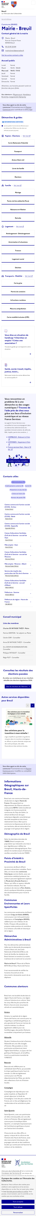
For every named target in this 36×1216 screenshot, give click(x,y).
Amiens (7, 1012)
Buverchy (5, 97)
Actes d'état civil (18, 160)
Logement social (18, 259)
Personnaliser (18, 1212)
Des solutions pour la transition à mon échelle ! (16, 732)
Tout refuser (18, 1207)
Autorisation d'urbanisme (18, 242)
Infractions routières (18, 300)
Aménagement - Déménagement (18, 233)
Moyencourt (17, 94)
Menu (33, 3)
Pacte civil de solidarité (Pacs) (18, 201)
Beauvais (7, 1062)
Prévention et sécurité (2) (18, 490)
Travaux (18, 250)
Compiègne (8, 1088)
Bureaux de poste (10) (18, 498)
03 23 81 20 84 (10, 47)
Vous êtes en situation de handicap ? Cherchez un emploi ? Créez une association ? (16, 339)
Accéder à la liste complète (18, 461)
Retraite (18, 218)
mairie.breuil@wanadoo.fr (14, 50)
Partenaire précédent (28, 705)
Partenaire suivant (32, 705)
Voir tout (26, 136)
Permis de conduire (18, 291)
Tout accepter (18, 1202)
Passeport (18, 151)
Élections (18, 177)
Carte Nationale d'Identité (18, 143)
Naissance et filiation (18, 209)
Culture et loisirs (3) (18, 494)
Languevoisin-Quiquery (17, 97)
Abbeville (7, 1037)
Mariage (18, 192)
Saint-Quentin (9, 1110)
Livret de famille (18, 168)
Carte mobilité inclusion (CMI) (18, 317)
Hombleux (27, 94)
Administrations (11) (18, 482)
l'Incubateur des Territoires (10, 1173)
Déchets (18, 267)
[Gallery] (18, 733)
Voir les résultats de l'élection (17, 686)
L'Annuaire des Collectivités (10, 1171)
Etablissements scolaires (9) (14, 486)
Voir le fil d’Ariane (6, 19)
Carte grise (18, 283)
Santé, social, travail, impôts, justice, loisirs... (18, 370)
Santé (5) (28, 486)
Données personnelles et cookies (17, 1192)
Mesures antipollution (18, 308)
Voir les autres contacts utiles (12, 55)
